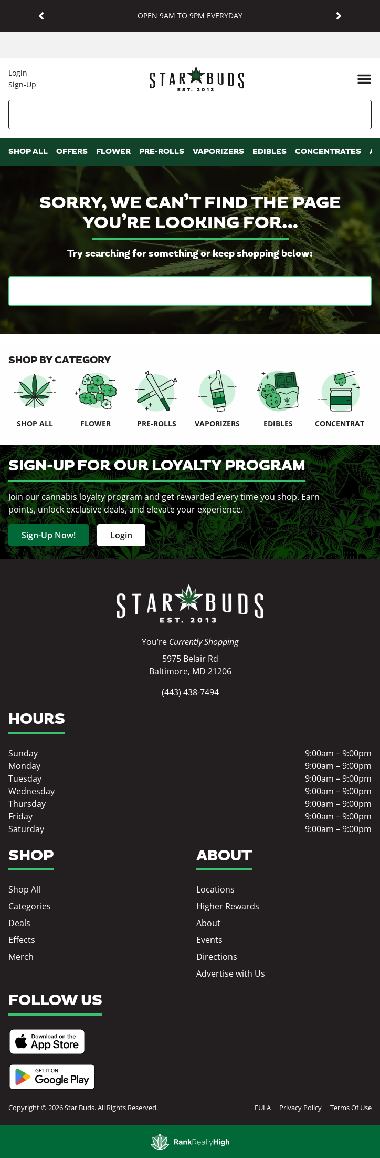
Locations (215, 889)
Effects (21, 940)
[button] (41, 16)
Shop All (24, 889)
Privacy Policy (300, 1107)
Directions (216, 956)
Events (209, 940)
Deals (19, 923)
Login (17, 73)
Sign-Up (22, 84)
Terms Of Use (351, 1107)
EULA (263, 1107)
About (208, 923)
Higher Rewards (227, 906)
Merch (21, 956)
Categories (29, 906)
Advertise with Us (230, 973)
